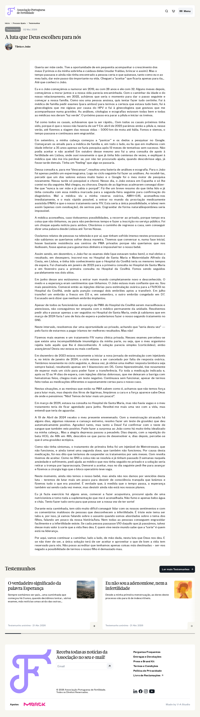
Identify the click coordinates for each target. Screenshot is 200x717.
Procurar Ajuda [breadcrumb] (19, 23)
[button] (166, 11)
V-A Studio (183, 706)
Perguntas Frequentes (147, 653)
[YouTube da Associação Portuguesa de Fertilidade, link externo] (152, 693)
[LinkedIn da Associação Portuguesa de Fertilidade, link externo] (135, 693)
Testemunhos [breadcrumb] (34, 23)
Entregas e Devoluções (147, 658)
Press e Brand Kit (144, 663)
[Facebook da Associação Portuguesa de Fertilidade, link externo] (141, 693)
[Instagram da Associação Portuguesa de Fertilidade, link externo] (146, 693)
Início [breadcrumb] (7, 23)
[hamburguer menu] (185, 11)
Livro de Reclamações (148, 677)
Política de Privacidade (147, 672)
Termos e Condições (145, 667)
